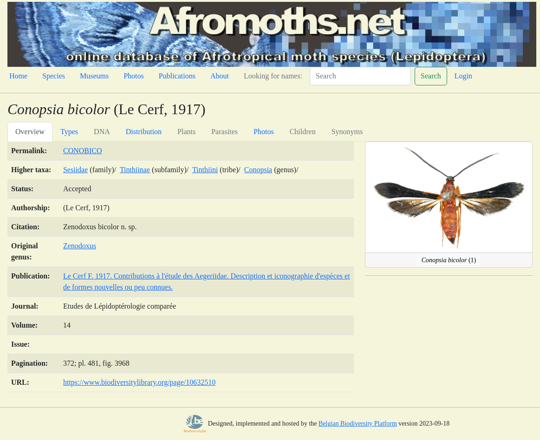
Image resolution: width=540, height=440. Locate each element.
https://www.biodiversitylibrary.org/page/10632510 (139, 382)
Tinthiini (205, 170)
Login (463, 76)
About (219, 76)
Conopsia (258, 170)
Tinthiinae (135, 170)
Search (431, 76)
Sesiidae (75, 170)
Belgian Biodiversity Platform (358, 423)
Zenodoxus (79, 246)
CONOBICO (82, 151)
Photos (134, 76)
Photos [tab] (264, 132)
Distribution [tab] (144, 132)
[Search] (360, 76)
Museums (94, 76)
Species (53, 76)
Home (18, 76)
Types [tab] (69, 132)
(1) (449, 260)
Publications (177, 76)
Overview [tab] (30, 132)
